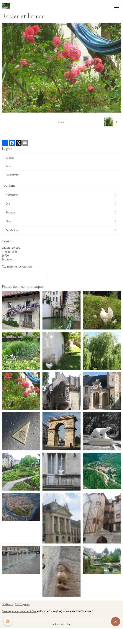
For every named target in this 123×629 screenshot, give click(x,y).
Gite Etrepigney (22, 604)
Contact (10, 157)
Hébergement (12, 174)
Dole (61, 203)
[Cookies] (8, 621)
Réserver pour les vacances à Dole (19, 611)
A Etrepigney (61, 195)
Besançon (61, 212)
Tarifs (8, 166)
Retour (61, 121)
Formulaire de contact (25, 276)
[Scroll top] (115, 621)
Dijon (61, 221)
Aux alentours (61, 230)
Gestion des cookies (61, 624)
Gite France (7, 604)
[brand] (7, 6)
